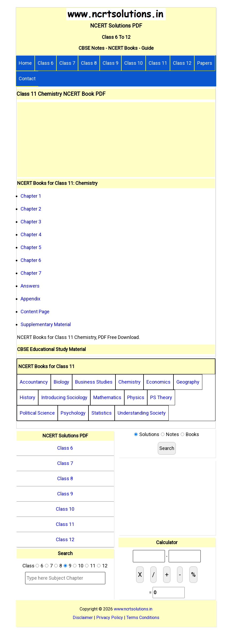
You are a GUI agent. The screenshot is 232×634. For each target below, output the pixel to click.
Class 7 (67, 63)
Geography (187, 382)
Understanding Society (142, 413)
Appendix (30, 298)
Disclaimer (83, 617)
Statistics (101, 413)
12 (104, 565)
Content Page (35, 311)
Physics (135, 397)
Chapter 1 (31, 196)
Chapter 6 (31, 260)
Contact (27, 78)
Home (25, 63)
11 (92, 565)
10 (80, 565)
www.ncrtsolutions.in (133, 609)
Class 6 (45, 63)
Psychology (73, 413)
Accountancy (34, 382)
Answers (30, 286)
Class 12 (182, 63)
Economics (158, 382)
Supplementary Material (46, 324)
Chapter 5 (31, 247)
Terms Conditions (142, 617)
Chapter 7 (31, 273)
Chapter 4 (31, 234)
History (27, 397)
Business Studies (94, 382)
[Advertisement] (116, 139)
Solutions (149, 434)
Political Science (37, 413)
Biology (61, 382)
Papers (204, 63)
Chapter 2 (31, 209)
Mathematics (107, 397)
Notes (172, 434)
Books (192, 434)
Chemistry (129, 382)
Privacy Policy (109, 617)
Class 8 (89, 63)
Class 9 (110, 63)
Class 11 (158, 63)
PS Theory (161, 397)
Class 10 (133, 63)
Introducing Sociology (64, 397)
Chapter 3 (31, 221)
